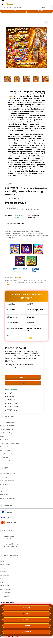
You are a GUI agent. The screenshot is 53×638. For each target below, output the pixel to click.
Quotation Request (7, 429)
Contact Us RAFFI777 (8, 426)
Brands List (4, 477)
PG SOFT (3, 561)
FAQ (1, 491)
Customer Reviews (7, 481)
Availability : (9, 216)
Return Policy (5, 484)
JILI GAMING (4, 575)
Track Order (4, 440)
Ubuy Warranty (5, 457)
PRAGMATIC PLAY (6, 565)
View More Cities (6, 593)
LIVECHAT (26, 632)
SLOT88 (2, 579)
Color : (15, 223)
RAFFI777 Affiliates (7, 498)
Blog (1, 488)
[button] (46, 22)
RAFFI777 (11, 96)
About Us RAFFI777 (7, 422)
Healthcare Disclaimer (8, 461)
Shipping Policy (5, 447)
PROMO (26, 608)
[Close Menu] (2, 4)
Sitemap (3, 436)
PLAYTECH (3, 572)
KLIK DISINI (8, 284)
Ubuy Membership (6, 454)
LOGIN (13, 10)
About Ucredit (5, 495)
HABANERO (4, 568)
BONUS (26, 626)
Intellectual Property (7, 433)
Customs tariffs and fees (9, 443)
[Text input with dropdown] (21, 7)
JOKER (2, 582)
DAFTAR (40, 10)
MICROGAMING (5, 589)
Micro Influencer (6, 450)
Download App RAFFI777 (9, 474)
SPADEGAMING (5, 586)
